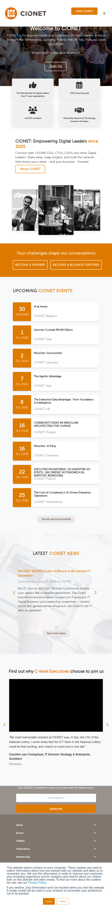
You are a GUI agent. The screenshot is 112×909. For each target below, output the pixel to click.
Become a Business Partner (76, 264)
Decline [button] (63, 901)
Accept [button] (49, 901)
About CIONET (30, 169)
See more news (56, 633)
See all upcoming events (56, 519)
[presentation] (15, 594)
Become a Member (30, 264)
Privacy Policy (37, 882)
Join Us (55, 67)
